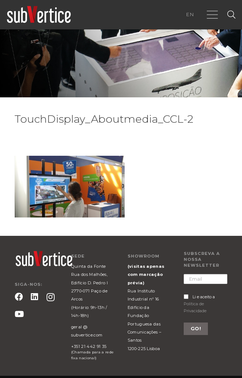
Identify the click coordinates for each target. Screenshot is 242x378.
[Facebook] (19, 297)
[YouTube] (19, 314)
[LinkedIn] (34, 297)
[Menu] (212, 15)
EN (190, 14)
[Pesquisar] (231, 15)
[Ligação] (39, 15)
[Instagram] (51, 297)
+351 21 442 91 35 (88, 346)
